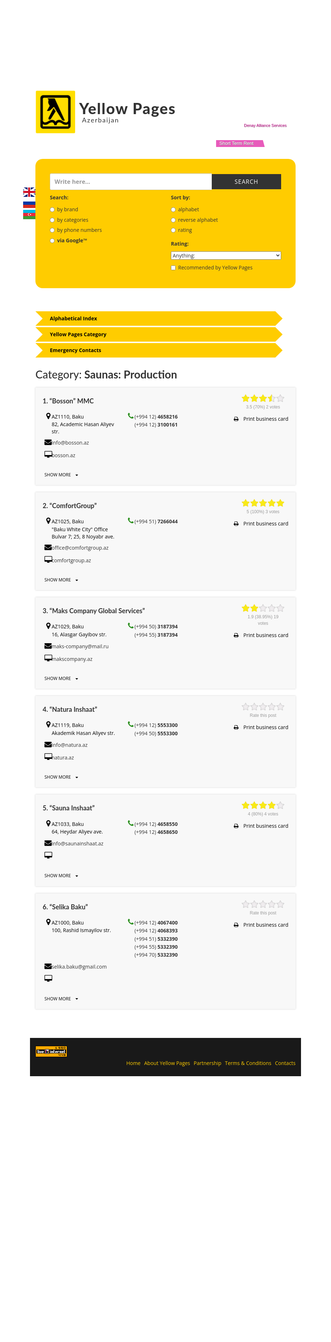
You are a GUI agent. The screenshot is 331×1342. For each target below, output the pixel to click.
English (29, 192)
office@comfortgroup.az (80, 547)
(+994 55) (156, 634)
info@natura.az (69, 744)
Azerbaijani (29, 214)
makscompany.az (72, 658)
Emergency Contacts (75, 350)
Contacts (285, 1063)
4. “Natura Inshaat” (70, 709)
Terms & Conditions (248, 1063)
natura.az (63, 757)
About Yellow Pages (167, 1063)
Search (246, 182)
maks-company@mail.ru (80, 646)
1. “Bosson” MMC (68, 401)
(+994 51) (156, 521)
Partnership (207, 1063)
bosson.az (63, 455)
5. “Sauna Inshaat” (69, 808)
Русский (29, 203)
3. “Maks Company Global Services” (94, 611)
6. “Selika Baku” (65, 907)
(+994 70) (156, 954)
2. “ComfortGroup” (70, 506)
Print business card (261, 418)
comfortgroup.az (71, 560)
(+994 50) (156, 626)
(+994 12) (156, 416)
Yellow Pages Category (78, 334)
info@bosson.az (70, 442)
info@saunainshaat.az (77, 843)
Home (133, 1063)
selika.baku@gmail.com (79, 966)
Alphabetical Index (73, 318)
